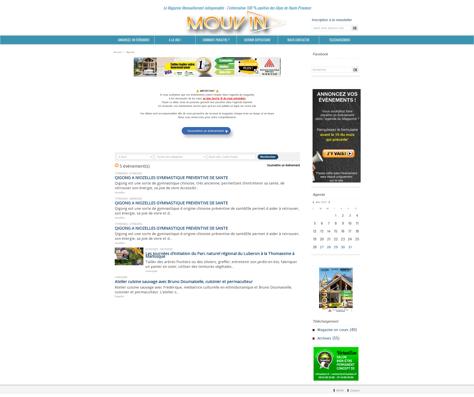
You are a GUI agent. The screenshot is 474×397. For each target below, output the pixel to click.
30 (344, 250)
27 (322, 250)
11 (358, 224)
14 (329, 233)
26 (315, 250)
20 (322, 241)
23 (343, 241)
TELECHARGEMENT (340, 40)
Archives (324, 341)
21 (329, 241)
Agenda (130, 52)
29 (336, 250)
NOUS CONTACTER (298, 40)
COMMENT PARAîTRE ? (216, 40)
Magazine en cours (333, 333)
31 (351, 250)
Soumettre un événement (284, 165)
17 (351, 233)
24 (351, 241)
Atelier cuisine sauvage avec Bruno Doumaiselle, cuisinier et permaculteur (192, 287)
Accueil (117, 52)
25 (358, 241)
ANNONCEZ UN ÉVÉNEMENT (134, 40)
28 (329, 250)
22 (336, 241)
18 (358, 233)
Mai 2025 (321, 202)
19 (315, 241)
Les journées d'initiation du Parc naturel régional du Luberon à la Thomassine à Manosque (213, 259)
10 (351, 224)
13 (322, 233)
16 (344, 233)
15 (337, 233)
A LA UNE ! (175, 40)
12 (315, 233)
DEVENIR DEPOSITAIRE (257, 40)
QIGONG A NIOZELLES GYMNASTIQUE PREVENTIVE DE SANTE (178, 177)
